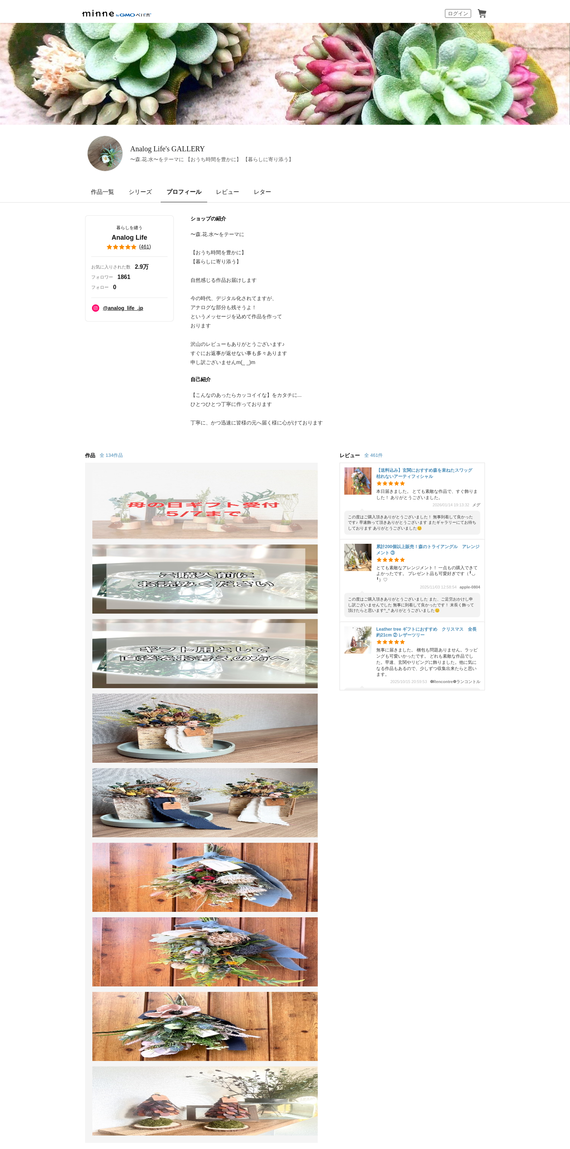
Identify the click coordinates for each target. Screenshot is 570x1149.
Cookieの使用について (150, 867)
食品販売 (165, 762)
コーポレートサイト (249, 1055)
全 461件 (373, 455)
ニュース (253, 775)
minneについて (86, 748)
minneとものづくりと (269, 748)
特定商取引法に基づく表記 (93, 867)
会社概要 (300, 867)
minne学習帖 (258, 762)
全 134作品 (111, 455)
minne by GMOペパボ (116, 13)
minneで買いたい (89, 762)
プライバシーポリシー (260, 867)
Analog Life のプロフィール (189, 709)
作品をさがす (84, 775)
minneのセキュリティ (357, 788)
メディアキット (359, 867)
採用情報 (326, 867)
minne (99, 855)
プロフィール (183, 192)
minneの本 (255, 788)
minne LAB (168, 814)
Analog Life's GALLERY (205, 148)
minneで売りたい (176, 748)
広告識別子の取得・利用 (205, 867)
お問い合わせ (346, 801)
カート (482, 13)
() (129, 247)
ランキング (81, 801)
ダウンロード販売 (177, 788)
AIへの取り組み (326, 1055)
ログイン (458, 13)
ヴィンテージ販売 (177, 775)
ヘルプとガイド (349, 762)
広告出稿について (264, 820)
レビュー (227, 192)
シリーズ (140, 192)
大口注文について (264, 833)
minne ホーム (97, 709)
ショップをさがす (90, 788)
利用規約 (340, 775)
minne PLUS (170, 801)
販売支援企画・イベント (186, 828)
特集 (73, 814)
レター (262, 192)
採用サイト (290, 1055)
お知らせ (340, 748)
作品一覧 (102, 192)
